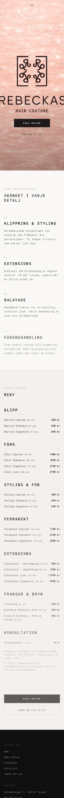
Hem (6, 751)
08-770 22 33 (32, 134)
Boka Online (32, 123)
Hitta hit (10, 768)
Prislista (10, 762)
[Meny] (32, 5)
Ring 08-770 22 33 (32, 711)
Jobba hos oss (13, 773)
